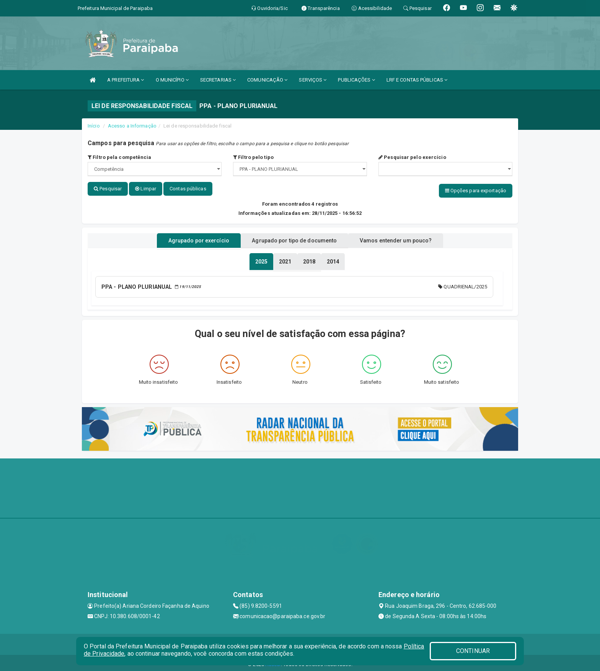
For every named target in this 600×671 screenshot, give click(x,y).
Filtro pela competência (120, 157)
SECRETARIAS (218, 80)
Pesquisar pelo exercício (412, 157)
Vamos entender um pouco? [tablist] (405, 239)
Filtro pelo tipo (253, 157)
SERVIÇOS (312, 80)
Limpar (145, 188)
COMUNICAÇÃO (267, 80)
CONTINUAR (473, 651)
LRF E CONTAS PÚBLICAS (416, 80)
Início (94, 126)
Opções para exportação (475, 190)
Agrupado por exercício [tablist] (189, 239)
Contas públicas (188, 188)
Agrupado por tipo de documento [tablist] (294, 239)
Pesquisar (108, 188)
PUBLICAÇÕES (356, 80)
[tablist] (261, 259)
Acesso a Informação (132, 126)
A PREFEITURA (125, 80)
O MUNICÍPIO (172, 80)
